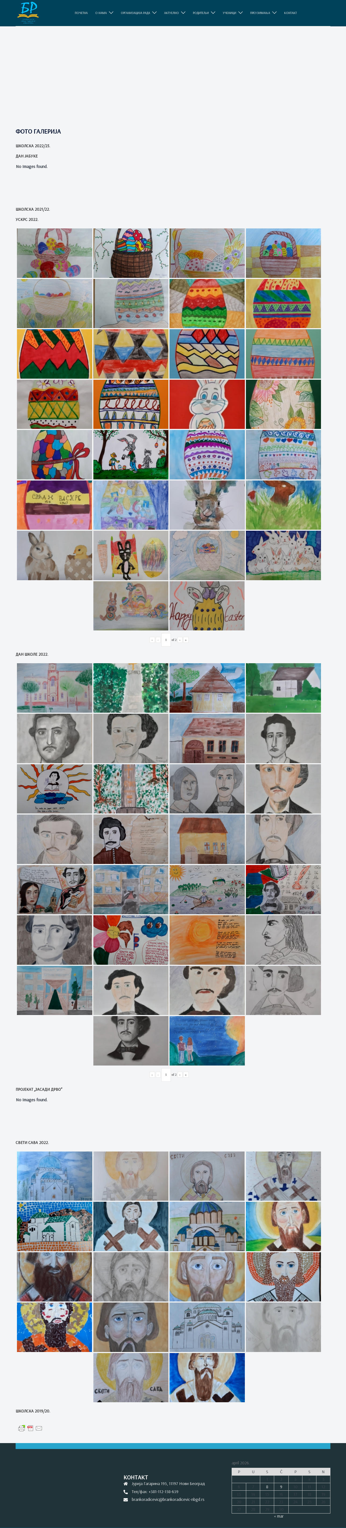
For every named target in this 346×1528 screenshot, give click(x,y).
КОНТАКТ (290, 13)
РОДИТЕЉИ (201, 13)
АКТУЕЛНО (171, 13)
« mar (279, 1516)
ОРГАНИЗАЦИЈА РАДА (135, 13)
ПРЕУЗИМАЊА (260, 13)
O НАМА (101, 13)
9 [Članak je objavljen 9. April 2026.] (281, 1486)
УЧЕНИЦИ (229, 13)
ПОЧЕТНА (81, 13)
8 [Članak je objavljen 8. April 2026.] (267, 1486)
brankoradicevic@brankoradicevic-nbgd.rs (168, 1499)
